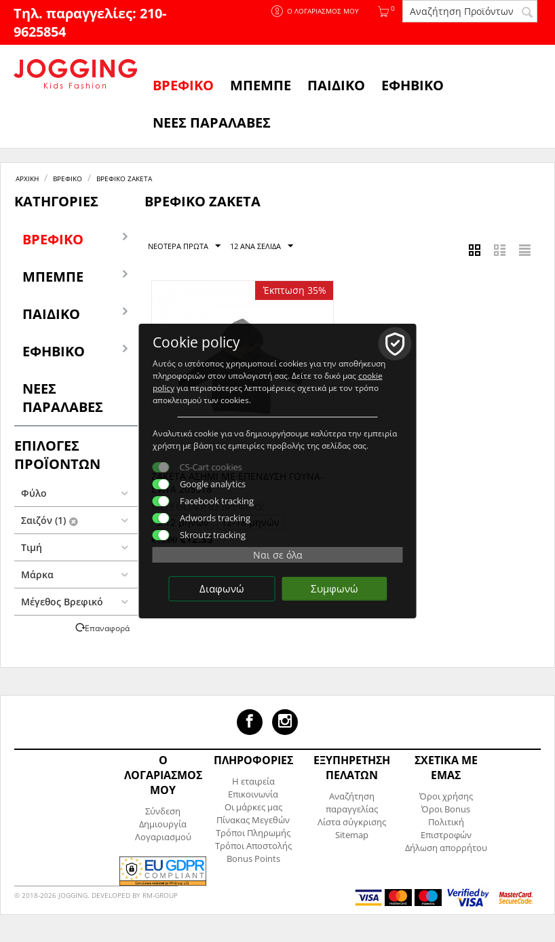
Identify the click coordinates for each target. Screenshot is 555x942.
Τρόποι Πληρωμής (253, 833)
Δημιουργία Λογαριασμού (163, 830)
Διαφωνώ (221, 588)
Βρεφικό (183, 85)
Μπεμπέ (260, 85)
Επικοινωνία (253, 794)
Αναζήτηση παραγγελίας (352, 802)
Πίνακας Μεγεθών (253, 820)
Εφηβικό (412, 85)
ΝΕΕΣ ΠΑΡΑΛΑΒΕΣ (212, 122)
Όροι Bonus (445, 809)
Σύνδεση (162, 811)
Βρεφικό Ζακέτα (124, 178)
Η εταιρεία (253, 781)
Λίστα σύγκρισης (352, 822)
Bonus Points (253, 858)
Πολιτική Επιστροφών (446, 828)
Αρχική (27, 178)
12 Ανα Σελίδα (261, 246)
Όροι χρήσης (446, 796)
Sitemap (351, 835)
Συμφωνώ (334, 588)
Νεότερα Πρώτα (184, 246)
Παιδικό (336, 85)
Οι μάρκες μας (253, 807)
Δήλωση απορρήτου (446, 848)
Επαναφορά (107, 627)
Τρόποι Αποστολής (253, 846)
